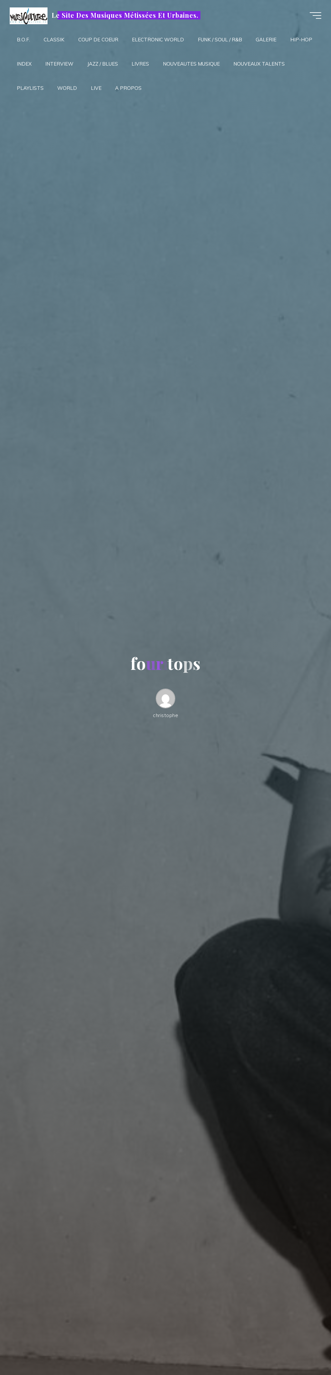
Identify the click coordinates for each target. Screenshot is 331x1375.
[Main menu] (315, 15)
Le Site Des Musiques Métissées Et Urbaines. (125, 15)
